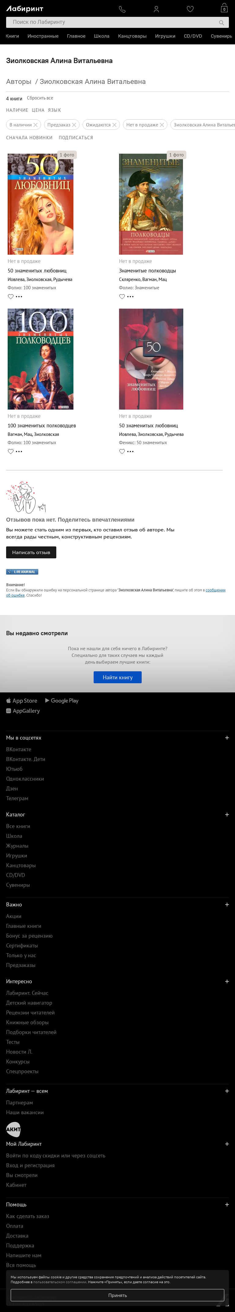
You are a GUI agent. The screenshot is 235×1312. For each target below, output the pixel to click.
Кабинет (16, 1184)
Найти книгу (117, 677)
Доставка (17, 1235)
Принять (117, 1295)
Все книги (18, 826)
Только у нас (21, 955)
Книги (13, 36)
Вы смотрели (22, 1175)
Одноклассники (25, 778)
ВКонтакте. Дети (25, 759)
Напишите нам (24, 1255)
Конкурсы (18, 1061)
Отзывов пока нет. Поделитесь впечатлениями (70, 520)
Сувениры (222, 36)
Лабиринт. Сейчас (27, 992)
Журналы (17, 845)
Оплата (14, 1225)
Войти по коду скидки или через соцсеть (55, 1155)
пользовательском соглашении (59, 1282)
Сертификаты (22, 945)
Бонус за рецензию (29, 935)
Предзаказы (20, 965)
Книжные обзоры (27, 1022)
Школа (102, 36)
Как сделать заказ (27, 1216)
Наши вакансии (25, 1112)
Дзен (12, 788)
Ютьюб (14, 768)
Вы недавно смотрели (37, 633)
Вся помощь (21, 1265)
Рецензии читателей (30, 1012)
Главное (77, 36)
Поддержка (20, 1245)
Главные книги (23, 925)
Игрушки (166, 36)
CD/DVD (194, 36)
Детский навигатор (29, 1002)
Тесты (13, 1041)
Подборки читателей (31, 1032)
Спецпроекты (22, 1071)
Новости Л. (19, 1051)
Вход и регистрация (30, 1165)
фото (67, 154)
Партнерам (19, 1102)
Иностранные (43, 36)
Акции (13, 916)
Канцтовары (133, 36)
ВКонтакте (18, 749)
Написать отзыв (31, 552)
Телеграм (17, 798)
